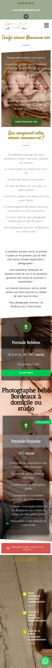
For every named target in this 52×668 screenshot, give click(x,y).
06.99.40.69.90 (26, 3)
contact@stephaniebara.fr (26, 10)
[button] (46, 25)
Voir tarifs (26, 373)
